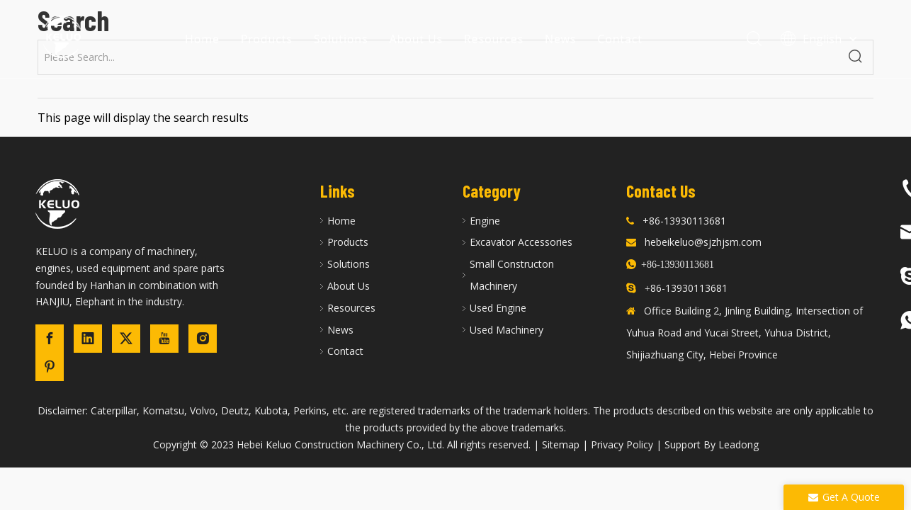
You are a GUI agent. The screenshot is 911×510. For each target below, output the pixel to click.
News (560, 39)
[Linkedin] (88, 338)
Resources (494, 39)
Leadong (738, 444)
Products (267, 39)
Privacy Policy (622, 444)
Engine (485, 220)
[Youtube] (164, 338)
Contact (620, 39)
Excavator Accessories (521, 242)
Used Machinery (506, 329)
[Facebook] (49, 338)
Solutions (341, 39)
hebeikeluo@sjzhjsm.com (703, 242)
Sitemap (560, 444)
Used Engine (498, 307)
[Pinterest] (49, 367)
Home (202, 39)
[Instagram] (202, 338)
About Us (416, 39)
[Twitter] (126, 338)
